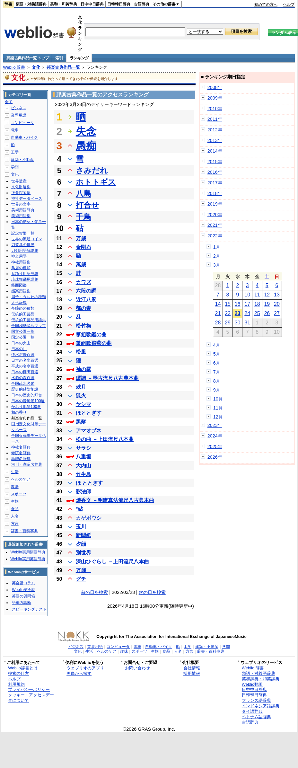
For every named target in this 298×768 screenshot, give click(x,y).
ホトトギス (96, 182)
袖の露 (83, 369)
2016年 (214, 172)
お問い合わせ (137, 668)
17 (247, 304)
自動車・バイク (24, 137)
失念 (86, 131)
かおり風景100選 (26, 406)
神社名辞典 (21, 447)
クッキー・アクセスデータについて (31, 698)
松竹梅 (83, 326)
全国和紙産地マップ (28, 325)
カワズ (83, 282)
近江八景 (86, 299)
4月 (216, 345)
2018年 (214, 193)
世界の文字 (21, 204)
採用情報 (191, 673)
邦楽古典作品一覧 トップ (27, 58)
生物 (15, 501)
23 (238, 313)
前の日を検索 (94, 592)
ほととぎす (88, 413)
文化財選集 (21, 187)
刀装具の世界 (22, 245)
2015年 (214, 161)
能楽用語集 (21, 291)
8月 (216, 381)
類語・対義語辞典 (31, 4)
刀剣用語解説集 (24, 250)
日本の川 (19, 349)
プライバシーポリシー (29, 689)
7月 (216, 372)
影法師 (83, 491)
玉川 (81, 526)
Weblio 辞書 (14, 67)
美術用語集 (21, 216)
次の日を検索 (152, 592)
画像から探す (79, 673)
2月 (216, 256)
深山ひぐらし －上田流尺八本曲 (112, 561)
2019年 (214, 204)
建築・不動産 (22, 159)
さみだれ (92, 170)
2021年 (214, 225)
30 (238, 322)
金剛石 (83, 247)
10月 (218, 399)
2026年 (214, 457)
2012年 (214, 129)
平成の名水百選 (24, 366)
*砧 (79, 509)
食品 (15, 509)
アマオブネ (88, 430)
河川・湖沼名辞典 (26, 464)
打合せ (87, 205)
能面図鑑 (19, 285)
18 (257, 304)
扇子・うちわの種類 (28, 297)
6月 (216, 363)
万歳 (81, 238)
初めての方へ (265, 4)
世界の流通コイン (26, 239)
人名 (15, 516)
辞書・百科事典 (24, 531)
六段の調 (86, 291)
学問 (15, 167)
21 (218, 313)
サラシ (83, 448)
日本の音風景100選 (28, 401)
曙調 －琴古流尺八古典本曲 (107, 378)
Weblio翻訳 (252, 684)
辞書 (8, 4)
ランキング (79, 58)
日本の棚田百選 (24, 372)
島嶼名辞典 (21, 458)
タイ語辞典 (252, 711)
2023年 (214, 425)
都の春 (83, 308)
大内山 (83, 465)
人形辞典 (19, 302)
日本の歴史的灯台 (26, 395)
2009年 (214, 98)
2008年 (214, 87)
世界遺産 (19, 181)
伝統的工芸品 (22, 314)
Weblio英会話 (23, 589)
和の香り (19, 412)
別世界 (83, 552)
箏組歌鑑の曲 (91, 334)
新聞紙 (83, 535)
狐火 (81, 395)
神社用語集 (21, 262)
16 (238, 304)
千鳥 (83, 216)
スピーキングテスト (29, 609)
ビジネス (18, 108)
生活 (15, 472)
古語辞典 (141, 4)
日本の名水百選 (24, 360)
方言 (15, 523)
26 (267, 313)
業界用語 (18, 115)
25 (257, 313)
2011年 (214, 119)
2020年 (214, 214)
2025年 (214, 446)
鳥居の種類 (21, 268)
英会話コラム (23, 583)
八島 (83, 193)
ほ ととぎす (89, 483)
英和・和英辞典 (63, 4)
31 (247, 322)
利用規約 (16, 684)
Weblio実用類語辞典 (27, 552)
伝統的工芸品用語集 (28, 320)
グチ (81, 579)
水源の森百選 (22, 377)
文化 (36, 67)
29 (228, 322)
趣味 (15, 486)
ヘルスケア (20, 479)
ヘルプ (288, 4)
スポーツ (18, 494)
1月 (216, 247)
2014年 (214, 151)
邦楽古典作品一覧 (63, 67)
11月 (218, 407)
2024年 (214, 435)
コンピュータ (22, 122)
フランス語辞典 (256, 700)
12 (267, 294)
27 (277, 313)
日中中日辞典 (92, 4)
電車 (15, 130)
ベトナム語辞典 (256, 716)
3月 (216, 265)
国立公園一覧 (22, 331)
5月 (216, 354)
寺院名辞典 (21, 453)
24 (247, 313)
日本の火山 (21, 343)
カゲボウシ (88, 518)
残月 (81, 387)
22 (228, 313)
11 (257, 294)
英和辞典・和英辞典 (260, 678)
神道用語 (19, 256)
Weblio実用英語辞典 (27, 559)
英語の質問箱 (23, 596)
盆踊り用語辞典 (24, 273)
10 (247, 294)
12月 (218, 416)
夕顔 (81, 544)
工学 (15, 152)
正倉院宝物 (21, 192)
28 (218, 322)
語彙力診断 (21, 602)
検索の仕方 (18, 673)
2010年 (214, 108)
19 (267, 304)
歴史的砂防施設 (24, 389)
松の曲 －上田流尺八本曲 (105, 439)
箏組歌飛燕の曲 (94, 343)
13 (277, 294)
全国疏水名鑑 (22, 383)
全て (9, 102)
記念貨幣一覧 (22, 233)
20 (277, 304)
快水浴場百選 (22, 354)
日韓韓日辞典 (118, 4)
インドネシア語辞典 (260, 705)
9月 (216, 390)
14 (218, 304)
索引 (59, 58)
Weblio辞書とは (22, 668)
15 (228, 304)
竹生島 (83, 474)
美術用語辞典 (22, 210)
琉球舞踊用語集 (24, 279)
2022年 (214, 235)
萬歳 (81, 264)
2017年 (214, 182)
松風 (81, 352)
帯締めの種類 (22, 308)
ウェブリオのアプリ (85, 668)
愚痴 (86, 146)
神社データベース (26, 198)
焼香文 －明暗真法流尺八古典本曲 (115, 500)
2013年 (214, 140)
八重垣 (83, 456)
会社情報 (191, 668)
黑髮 (81, 422)
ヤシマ (83, 404)
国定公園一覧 (22, 337)
